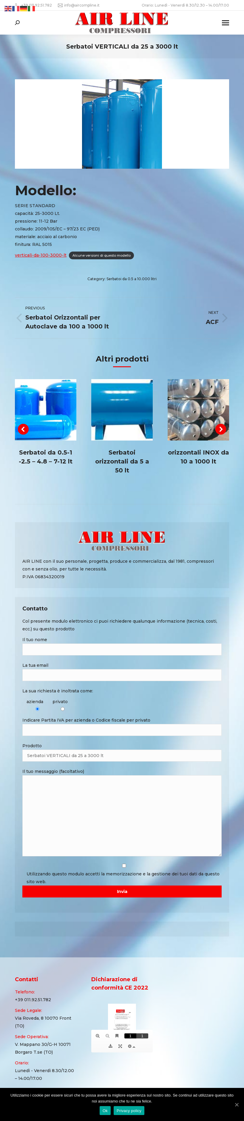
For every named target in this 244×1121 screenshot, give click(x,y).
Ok (105, 1110)
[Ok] (237, 1105)
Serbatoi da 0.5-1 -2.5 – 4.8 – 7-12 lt (45, 457)
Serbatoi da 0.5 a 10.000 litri (131, 279)
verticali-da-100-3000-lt (41, 255)
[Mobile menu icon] (225, 22)
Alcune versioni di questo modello (101, 255)
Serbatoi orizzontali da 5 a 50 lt (122, 461)
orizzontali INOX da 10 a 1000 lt (198, 457)
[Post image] (45, 410)
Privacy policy (129, 1110)
